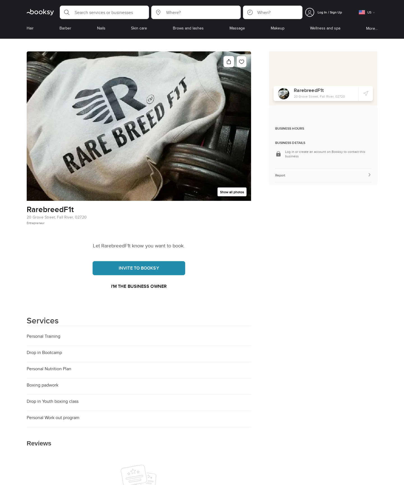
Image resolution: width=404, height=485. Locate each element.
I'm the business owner (139, 286)
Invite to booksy (139, 268)
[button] (104, 12)
